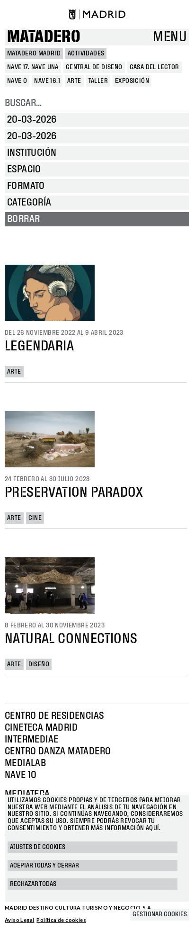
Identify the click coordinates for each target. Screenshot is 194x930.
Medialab (25, 763)
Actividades (86, 53)
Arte (14, 371)
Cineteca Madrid (41, 728)
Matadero (43, 37)
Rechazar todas (33, 884)
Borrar (23, 219)
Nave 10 (21, 775)
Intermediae (31, 739)
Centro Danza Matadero (58, 751)
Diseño (38, 664)
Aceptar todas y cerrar (44, 865)
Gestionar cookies (159, 914)
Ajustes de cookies (37, 847)
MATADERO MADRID (34, 53)
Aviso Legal (19, 919)
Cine (35, 518)
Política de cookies (61, 919)
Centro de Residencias (54, 716)
